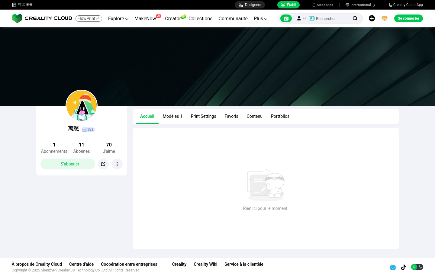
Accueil (147, 116)
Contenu (255, 116)
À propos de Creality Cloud (37, 264)
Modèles (172, 116)
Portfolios (280, 116)
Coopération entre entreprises (129, 264)
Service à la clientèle (244, 264)
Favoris (231, 116)
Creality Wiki (206, 264)
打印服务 (22, 4)
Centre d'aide (81, 264)
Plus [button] (260, 18)
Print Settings (203, 116)
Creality (179, 264)
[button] (301, 18)
